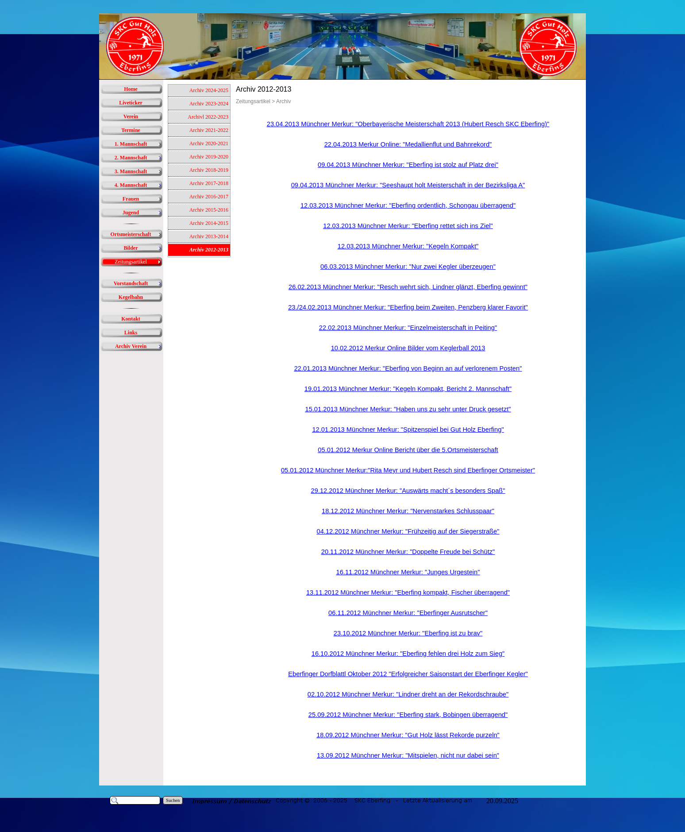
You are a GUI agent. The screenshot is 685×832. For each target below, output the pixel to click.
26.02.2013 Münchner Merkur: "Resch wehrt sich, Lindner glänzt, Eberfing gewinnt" (408, 286)
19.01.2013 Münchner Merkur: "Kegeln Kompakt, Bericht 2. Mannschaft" (408, 388)
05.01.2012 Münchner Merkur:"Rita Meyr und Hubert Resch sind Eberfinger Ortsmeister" (408, 470)
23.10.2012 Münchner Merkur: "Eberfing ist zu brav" (408, 633)
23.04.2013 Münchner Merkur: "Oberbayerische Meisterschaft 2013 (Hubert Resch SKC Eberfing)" (408, 124)
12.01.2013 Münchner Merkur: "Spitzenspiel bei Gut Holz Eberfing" (408, 429)
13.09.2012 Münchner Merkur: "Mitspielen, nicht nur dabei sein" (408, 755)
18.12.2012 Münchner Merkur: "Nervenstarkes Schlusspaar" (408, 511)
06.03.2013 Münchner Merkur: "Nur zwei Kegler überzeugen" (408, 266)
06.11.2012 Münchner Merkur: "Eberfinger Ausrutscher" (408, 612)
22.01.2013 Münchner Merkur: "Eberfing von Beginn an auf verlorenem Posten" (408, 368)
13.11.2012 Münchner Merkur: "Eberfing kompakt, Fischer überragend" (408, 592)
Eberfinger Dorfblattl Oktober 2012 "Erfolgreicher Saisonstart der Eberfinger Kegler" (408, 673)
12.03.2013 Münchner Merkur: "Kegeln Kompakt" (408, 246)
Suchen (173, 800)
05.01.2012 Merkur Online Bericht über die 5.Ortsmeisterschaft (408, 449)
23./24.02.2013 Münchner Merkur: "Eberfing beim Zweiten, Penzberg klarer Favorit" (408, 307)
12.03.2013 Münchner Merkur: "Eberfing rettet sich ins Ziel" (408, 225)
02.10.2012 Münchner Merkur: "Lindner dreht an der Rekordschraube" (408, 694)
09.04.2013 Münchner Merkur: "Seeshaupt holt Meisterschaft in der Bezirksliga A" (408, 185)
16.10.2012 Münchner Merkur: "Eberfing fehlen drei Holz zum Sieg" (408, 653)
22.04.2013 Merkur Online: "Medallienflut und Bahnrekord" (408, 144)
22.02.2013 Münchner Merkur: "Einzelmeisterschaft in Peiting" (408, 327)
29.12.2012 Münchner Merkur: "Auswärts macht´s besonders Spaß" (408, 490)
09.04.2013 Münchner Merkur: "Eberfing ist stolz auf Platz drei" (408, 164)
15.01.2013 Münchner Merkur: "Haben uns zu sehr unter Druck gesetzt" (408, 409)
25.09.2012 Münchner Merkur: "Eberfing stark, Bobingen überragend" (408, 714)
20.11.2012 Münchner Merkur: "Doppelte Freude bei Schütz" (408, 551)
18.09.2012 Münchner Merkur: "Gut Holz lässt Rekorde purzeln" (408, 735)
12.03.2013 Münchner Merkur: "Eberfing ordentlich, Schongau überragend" (408, 205)
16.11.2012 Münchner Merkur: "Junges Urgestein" (408, 572)
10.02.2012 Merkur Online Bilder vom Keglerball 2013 (408, 348)
